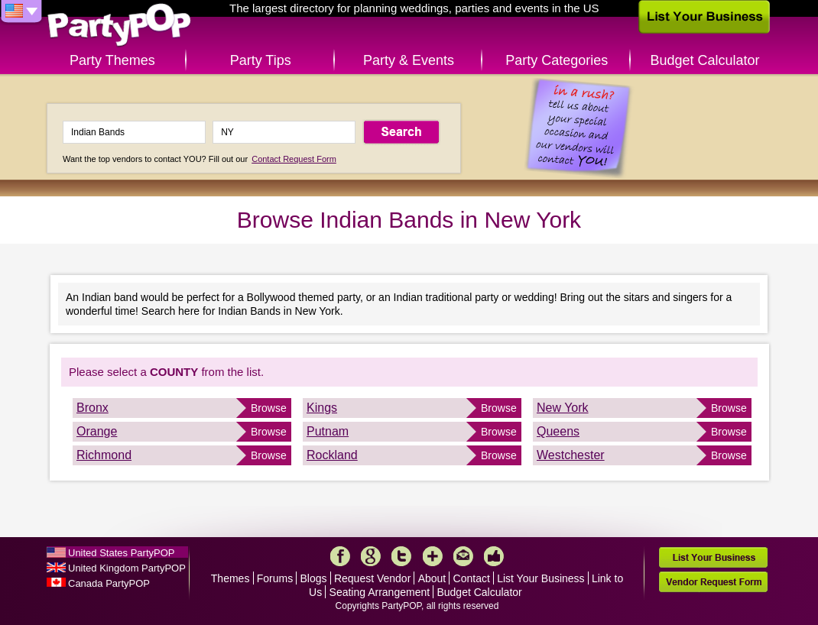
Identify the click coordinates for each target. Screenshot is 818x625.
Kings (322, 407)
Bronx (92, 407)
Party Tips (260, 60)
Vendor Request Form (713, 582)
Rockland (332, 455)
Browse (269, 408)
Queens (558, 431)
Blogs (313, 578)
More (433, 556)
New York (563, 407)
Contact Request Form (294, 159)
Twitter (401, 556)
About (432, 578)
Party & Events (408, 60)
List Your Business (540, 578)
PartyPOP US (119, 25)
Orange (96, 431)
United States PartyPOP (121, 553)
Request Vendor (372, 578)
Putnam (328, 431)
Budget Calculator (705, 60)
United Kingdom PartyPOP (127, 568)
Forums (275, 578)
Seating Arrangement (379, 592)
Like (494, 556)
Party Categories (556, 60)
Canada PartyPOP (109, 583)
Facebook (340, 556)
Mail (463, 556)
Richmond (103, 455)
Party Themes (112, 60)
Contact (471, 578)
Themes (230, 578)
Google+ (371, 556)
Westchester (571, 455)
